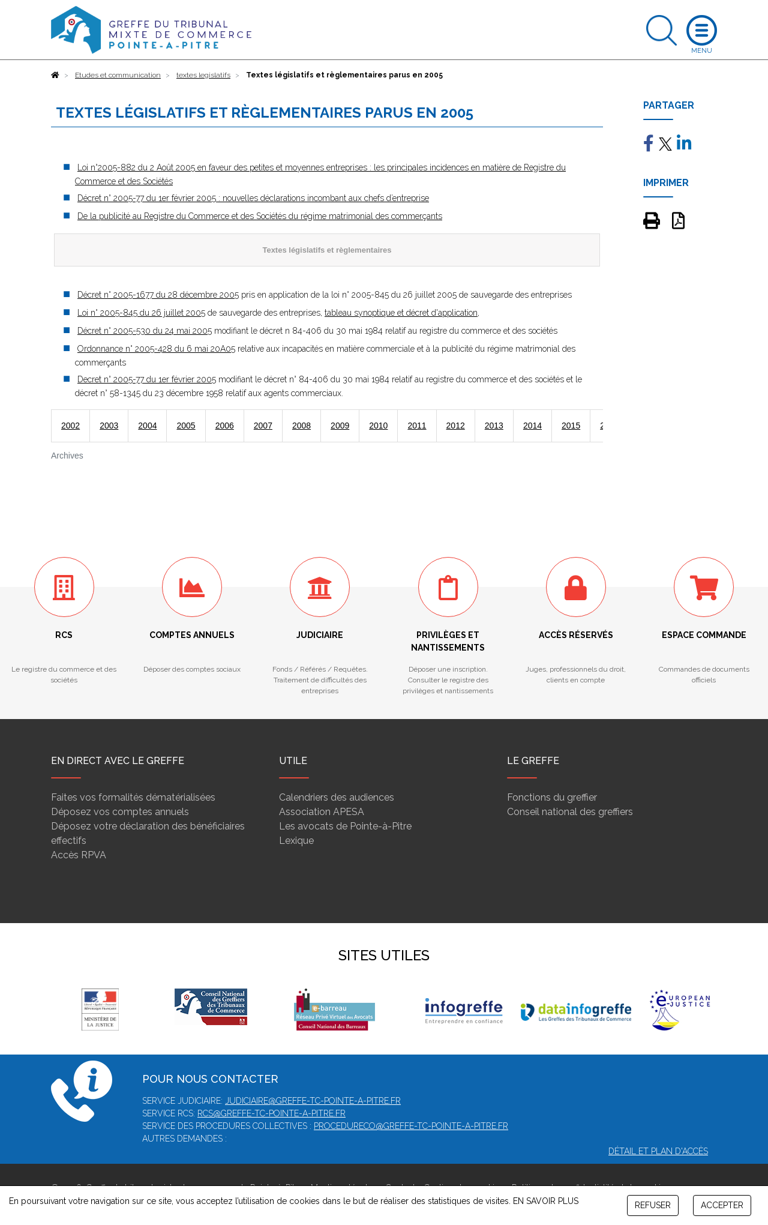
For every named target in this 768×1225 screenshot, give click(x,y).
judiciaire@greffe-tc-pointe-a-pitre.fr (313, 1101)
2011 (416, 425)
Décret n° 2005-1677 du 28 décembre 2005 (158, 294)
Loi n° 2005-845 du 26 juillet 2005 (141, 313)
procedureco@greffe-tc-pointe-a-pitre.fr (411, 1126)
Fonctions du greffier (552, 797)
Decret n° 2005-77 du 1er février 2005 (146, 379)
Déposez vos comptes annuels (120, 811)
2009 (340, 425)
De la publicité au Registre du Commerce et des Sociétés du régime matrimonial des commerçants (259, 216)
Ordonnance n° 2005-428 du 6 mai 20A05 (156, 349)
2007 (263, 425)
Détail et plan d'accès (658, 1151)
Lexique (296, 840)
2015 (571, 425)
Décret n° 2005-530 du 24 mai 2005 (144, 331)
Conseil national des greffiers (570, 811)
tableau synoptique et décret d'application (401, 313)
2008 (301, 425)
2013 (494, 425)
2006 (224, 425)
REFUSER (653, 1205)
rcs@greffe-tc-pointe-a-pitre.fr (271, 1113)
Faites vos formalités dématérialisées (133, 797)
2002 (70, 425)
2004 (147, 425)
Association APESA (321, 811)
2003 (109, 425)
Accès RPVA (78, 855)
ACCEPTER (722, 1205)
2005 (185, 425)
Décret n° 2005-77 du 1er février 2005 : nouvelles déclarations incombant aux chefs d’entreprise (253, 198)
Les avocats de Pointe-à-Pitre (345, 826)
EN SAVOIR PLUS (545, 1201)
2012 (455, 425)
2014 (532, 425)
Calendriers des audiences (336, 797)
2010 (378, 425)
